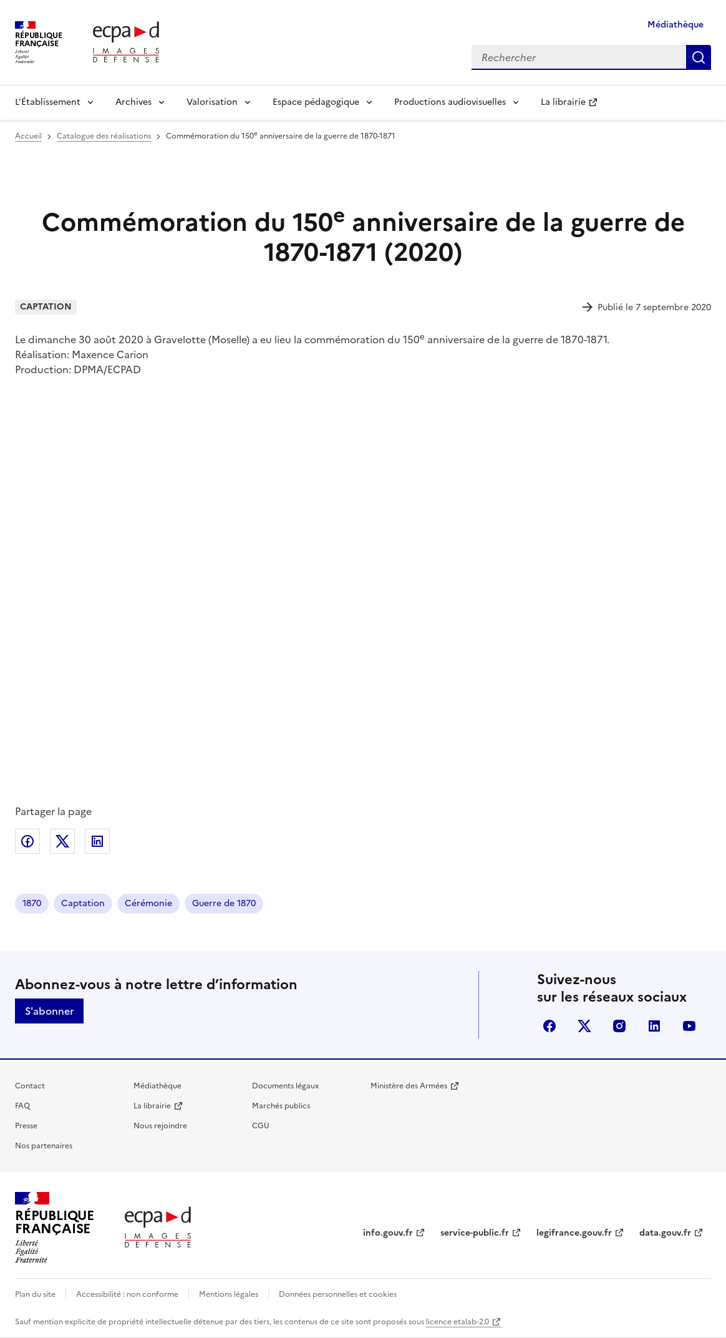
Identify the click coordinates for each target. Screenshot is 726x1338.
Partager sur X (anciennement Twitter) (62, 841)
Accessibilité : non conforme (127, 1294)
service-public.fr (474, 1232)
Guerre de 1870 (224, 903)
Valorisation (212, 102)
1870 (31, 903)
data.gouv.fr (665, 1232)
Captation (83, 903)
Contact (30, 1085)
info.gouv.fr (388, 1232)
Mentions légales (228, 1294)
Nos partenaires (43, 1145)
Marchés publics (281, 1105)
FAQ (22, 1105)
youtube (689, 1025)
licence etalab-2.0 (457, 1321)
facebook (549, 1025)
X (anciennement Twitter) (584, 1025)
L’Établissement (47, 102)
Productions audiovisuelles (450, 102)
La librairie (563, 102)
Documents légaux (285, 1085)
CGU (260, 1125)
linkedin (654, 1025)
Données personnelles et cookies (338, 1294)
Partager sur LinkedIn (97, 841)
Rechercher (698, 57)
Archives (133, 102)
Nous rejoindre (160, 1125)
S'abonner (49, 1011)
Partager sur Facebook (27, 841)
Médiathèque (675, 24)
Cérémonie (148, 903)
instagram (619, 1025)
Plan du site (35, 1294)
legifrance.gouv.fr (574, 1232)
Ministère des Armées (408, 1085)
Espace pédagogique (316, 102)
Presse (26, 1125)
